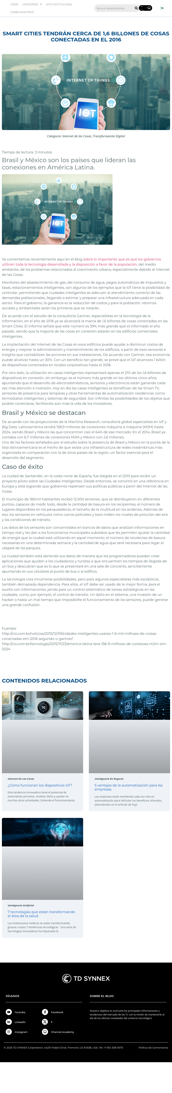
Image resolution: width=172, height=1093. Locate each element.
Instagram (21, 1031)
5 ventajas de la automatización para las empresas (129, 787)
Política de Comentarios (153, 1047)
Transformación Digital (109, 136)
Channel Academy (62, 1031)
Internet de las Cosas (76, 136)
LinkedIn (20, 1022)
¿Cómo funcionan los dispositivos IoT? (40, 785)
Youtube (20, 1012)
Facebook (57, 1012)
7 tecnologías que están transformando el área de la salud (41, 914)
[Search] (136, 8)
